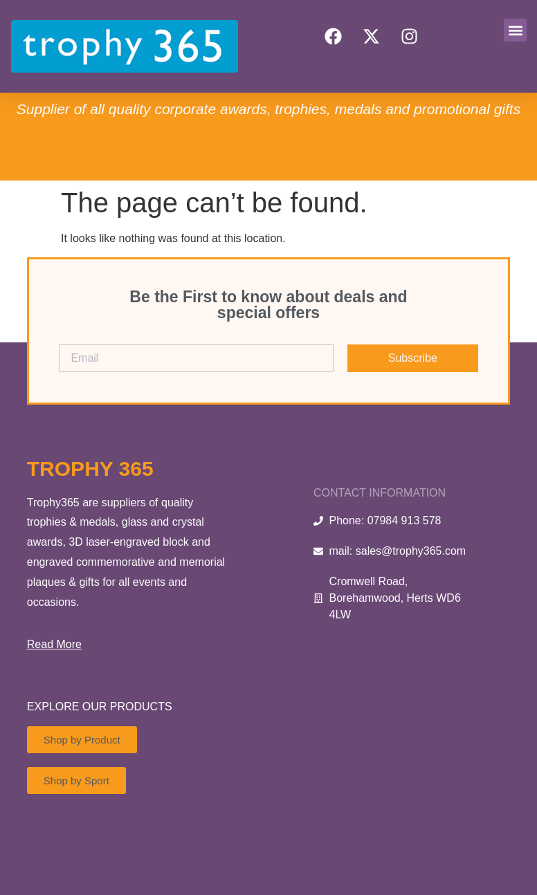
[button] (515, 30)
